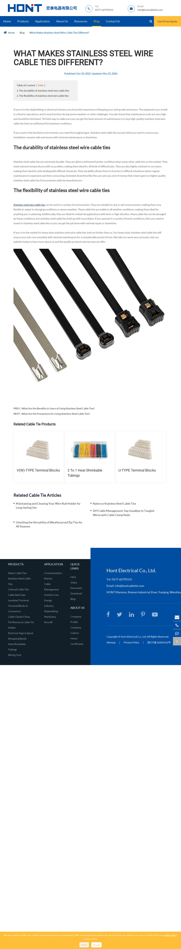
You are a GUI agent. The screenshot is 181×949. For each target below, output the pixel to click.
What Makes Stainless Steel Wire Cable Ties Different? (59, 32)
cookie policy (170, 934)
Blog (96, 21)
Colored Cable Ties (18, 589)
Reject (84, 944)
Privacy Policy (132, 642)
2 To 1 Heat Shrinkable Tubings (85, 472)
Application (42, 21)
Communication (53, 572)
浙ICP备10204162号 (159, 642)
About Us (62, 21)
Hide (40, 85)
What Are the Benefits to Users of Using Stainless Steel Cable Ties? (58, 408)
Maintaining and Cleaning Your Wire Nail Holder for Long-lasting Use (48, 505)
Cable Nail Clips (17, 594)
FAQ (73, 576)
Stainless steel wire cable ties (29, 204)
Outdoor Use (51, 594)
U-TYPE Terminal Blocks (137, 470)
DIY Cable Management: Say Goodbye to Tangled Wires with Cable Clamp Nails (123, 513)
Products (23, 21)
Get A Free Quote (167, 21)
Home (7, 21)
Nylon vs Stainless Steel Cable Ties (114, 503)
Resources (80, 21)
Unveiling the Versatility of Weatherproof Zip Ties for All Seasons (49, 524)
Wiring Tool (14, 654)
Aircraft (48, 622)
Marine (48, 578)
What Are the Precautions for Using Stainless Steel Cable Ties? (56, 413)
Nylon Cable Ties (17, 572)
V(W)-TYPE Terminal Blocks (38, 470)
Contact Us (113, 21)
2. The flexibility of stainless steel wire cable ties (43, 95)
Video (73, 582)
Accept (96, 944)
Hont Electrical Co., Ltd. (134, 636)
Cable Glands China (19, 616)
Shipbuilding (51, 611)
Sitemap (111, 642)
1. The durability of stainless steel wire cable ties (43, 90)
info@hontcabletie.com (129, 585)
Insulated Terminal (18, 600)
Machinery (50, 616)
